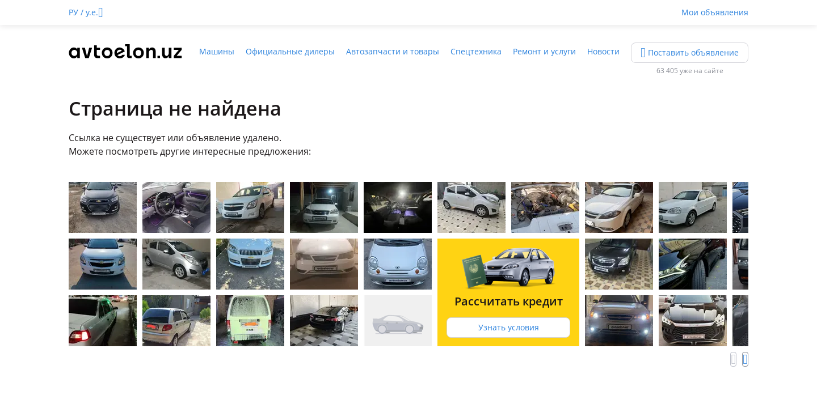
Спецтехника (476, 51)
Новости (603, 51)
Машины (216, 51)
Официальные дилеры (290, 51)
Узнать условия (508, 327)
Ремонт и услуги (544, 51)
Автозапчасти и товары (392, 51)
